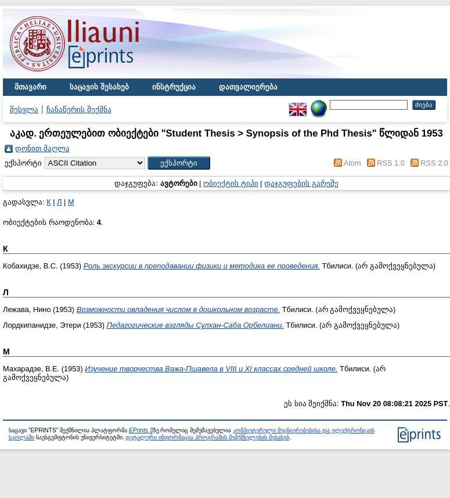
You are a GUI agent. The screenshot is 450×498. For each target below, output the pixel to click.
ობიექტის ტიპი (230, 183)
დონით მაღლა (42, 148)
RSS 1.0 (391, 163)
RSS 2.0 (434, 163)
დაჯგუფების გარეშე (301, 183)
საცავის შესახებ (99, 87)
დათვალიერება (248, 87)
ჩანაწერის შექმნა (78, 109)
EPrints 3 (141, 430)
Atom (352, 163)
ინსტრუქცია (174, 87)
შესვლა (24, 109)
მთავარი (30, 87)
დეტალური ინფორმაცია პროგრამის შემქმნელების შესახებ (207, 437)
